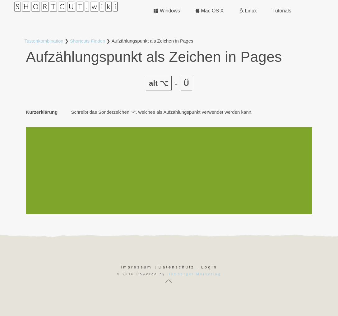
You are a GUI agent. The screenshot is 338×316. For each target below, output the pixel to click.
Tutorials (281, 10)
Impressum (136, 267)
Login (209, 267)
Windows (167, 10)
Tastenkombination (44, 41)
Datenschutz (177, 267)
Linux (248, 10)
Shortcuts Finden (87, 41)
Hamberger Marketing (194, 274)
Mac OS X (210, 10)
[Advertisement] (169, 170)
